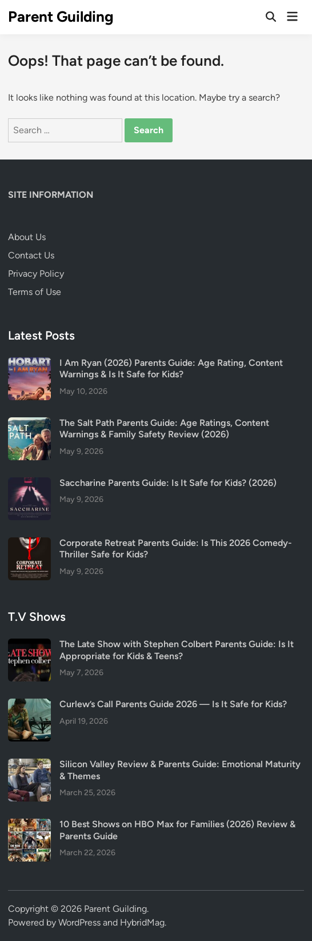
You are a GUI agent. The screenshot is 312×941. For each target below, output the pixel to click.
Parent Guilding (61, 16)
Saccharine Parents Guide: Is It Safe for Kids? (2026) (168, 482)
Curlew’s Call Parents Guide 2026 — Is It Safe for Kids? (173, 704)
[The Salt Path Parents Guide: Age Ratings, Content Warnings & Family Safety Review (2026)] (29, 423)
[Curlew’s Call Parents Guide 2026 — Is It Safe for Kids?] (29, 705)
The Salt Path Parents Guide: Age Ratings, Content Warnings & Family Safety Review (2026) (164, 428)
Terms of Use (34, 291)
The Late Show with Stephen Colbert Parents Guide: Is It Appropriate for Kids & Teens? (176, 650)
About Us (27, 237)
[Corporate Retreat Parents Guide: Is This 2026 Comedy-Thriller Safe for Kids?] (29, 544)
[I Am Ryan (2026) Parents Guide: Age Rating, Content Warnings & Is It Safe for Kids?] (29, 363)
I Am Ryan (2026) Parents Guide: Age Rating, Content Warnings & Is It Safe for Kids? (171, 368)
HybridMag (142, 922)
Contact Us (31, 255)
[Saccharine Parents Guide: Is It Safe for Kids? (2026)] (29, 484)
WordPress (79, 922)
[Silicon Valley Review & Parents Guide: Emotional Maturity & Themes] (29, 765)
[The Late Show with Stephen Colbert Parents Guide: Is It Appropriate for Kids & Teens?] (29, 645)
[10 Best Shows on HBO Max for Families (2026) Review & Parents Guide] (29, 825)
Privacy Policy (36, 273)
